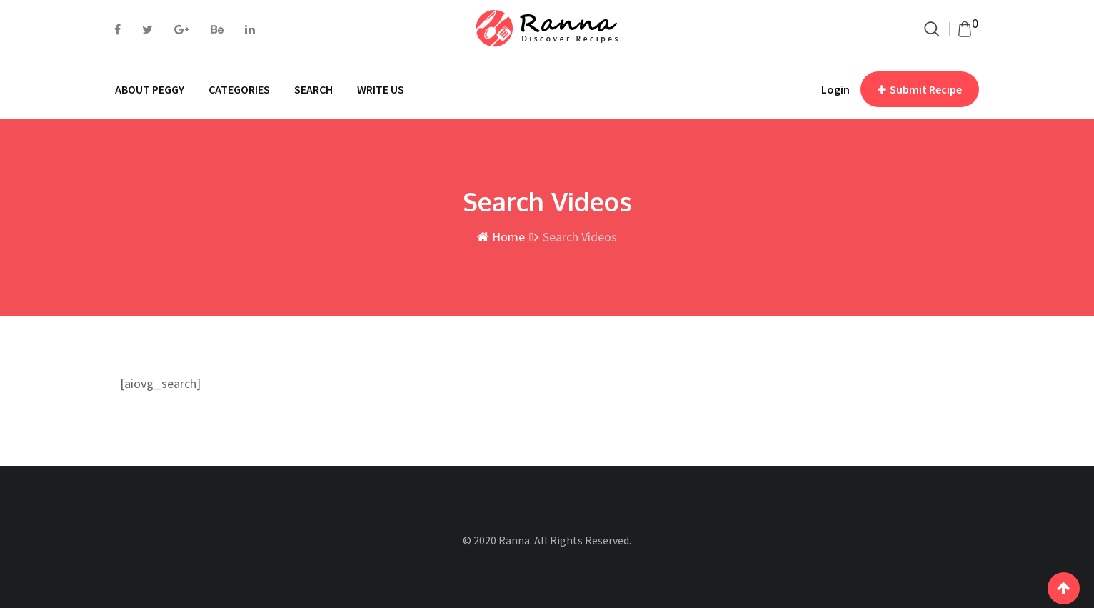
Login (835, 89)
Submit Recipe (920, 89)
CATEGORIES (239, 89)
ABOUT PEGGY (149, 89)
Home (501, 237)
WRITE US (380, 89)
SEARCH (313, 89)
